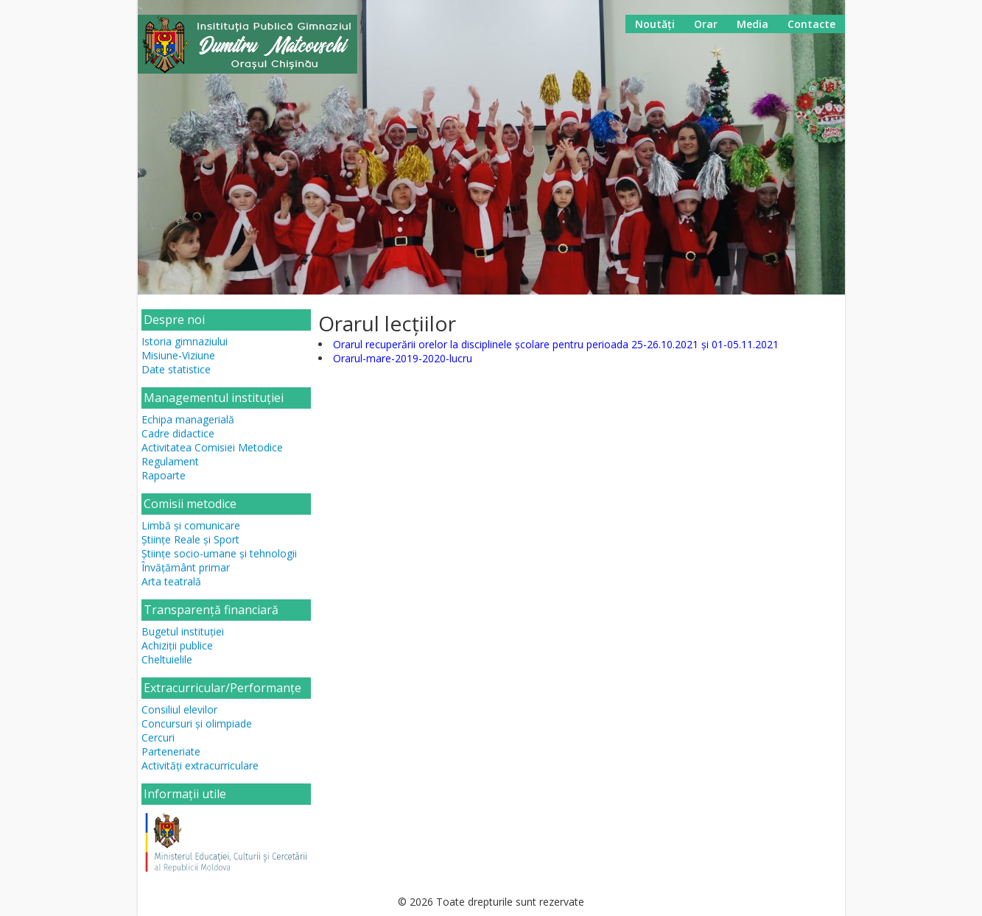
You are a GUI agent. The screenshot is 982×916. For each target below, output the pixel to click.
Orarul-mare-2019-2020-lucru (402, 358)
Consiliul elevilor (179, 709)
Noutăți (655, 24)
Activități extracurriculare (200, 765)
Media (752, 24)
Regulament (170, 461)
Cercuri (158, 737)
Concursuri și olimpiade (196, 723)
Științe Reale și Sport (190, 539)
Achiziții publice (177, 645)
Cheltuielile (166, 659)
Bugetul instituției (182, 631)
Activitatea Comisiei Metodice (212, 447)
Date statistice (176, 369)
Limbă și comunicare (190, 525)
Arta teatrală (171, 581)
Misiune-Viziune (178, 355)
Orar (706, 24)
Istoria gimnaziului (184, 341)
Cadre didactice (177, 433)
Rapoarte (163, 475)
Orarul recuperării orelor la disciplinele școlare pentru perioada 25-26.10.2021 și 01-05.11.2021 (556, 344)
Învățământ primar (185, 567)
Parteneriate (170, 751)
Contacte (811, 24)
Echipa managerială (187, 419)
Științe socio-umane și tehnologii (219, 553)
